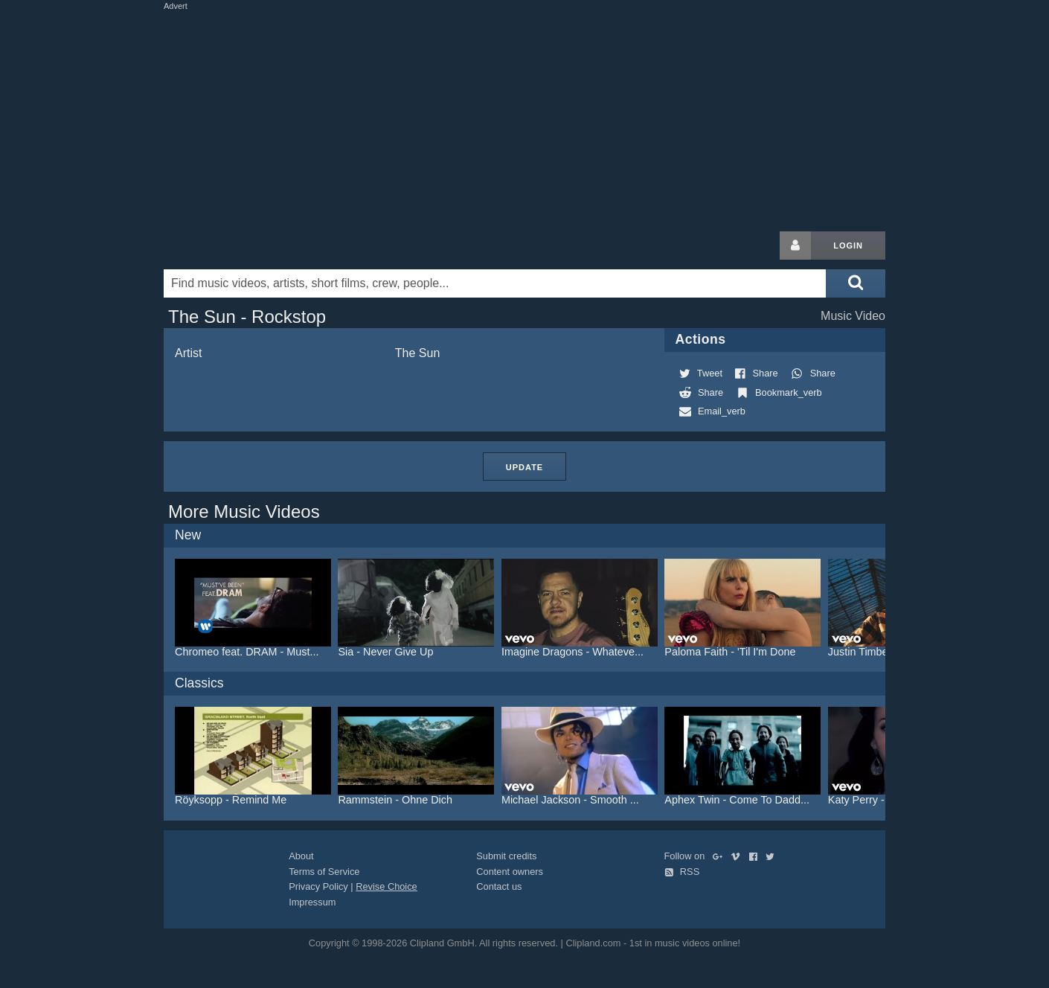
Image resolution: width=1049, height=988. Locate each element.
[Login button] (795, 245)
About (301, 856)
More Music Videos (244, 511)
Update (524, 467)
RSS (682, 871)
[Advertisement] (524, 117)
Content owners (509, 871)
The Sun (417, 353)
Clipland (242, 245)
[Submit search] (855, 283)
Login (848, 245)
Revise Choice (386, 886)
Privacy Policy (318, 886)
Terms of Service (324, 871)
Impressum (312, 902)
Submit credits (506, 856)
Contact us (499, 886)
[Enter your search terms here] (495, 283)
